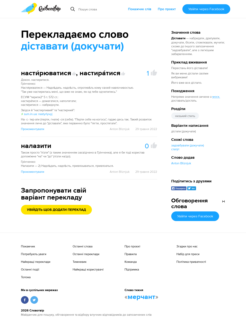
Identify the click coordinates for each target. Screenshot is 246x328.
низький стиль (185, 116)
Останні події (30, 269)
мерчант (141, 297)
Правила (131, 254)
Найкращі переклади (35, 261)
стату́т (175, 149)
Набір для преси (187, 254)
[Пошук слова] (101, 9)
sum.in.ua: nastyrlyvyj (36, 114)
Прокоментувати (32, 129)
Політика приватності (191, 261)
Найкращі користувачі (88, 269)
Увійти (206, 9)
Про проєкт (167, 9)
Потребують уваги (33, 254)
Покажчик (28, 246)
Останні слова (82, 246)
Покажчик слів (139, 9)
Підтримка (132, 269)
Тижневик (79, 261)
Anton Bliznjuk (181, 163)
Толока (26, 277)
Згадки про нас (187, 246)
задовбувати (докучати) (187, 145)
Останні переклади (86, 254)
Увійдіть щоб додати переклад (56, 210)
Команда (131, 261)
